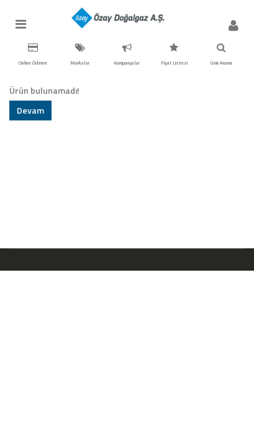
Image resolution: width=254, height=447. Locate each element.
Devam (30, 110)
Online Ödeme (33, 54)
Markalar (79, 54)
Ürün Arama (221, 54)
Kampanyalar (127, 54)
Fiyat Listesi (174, 54)
